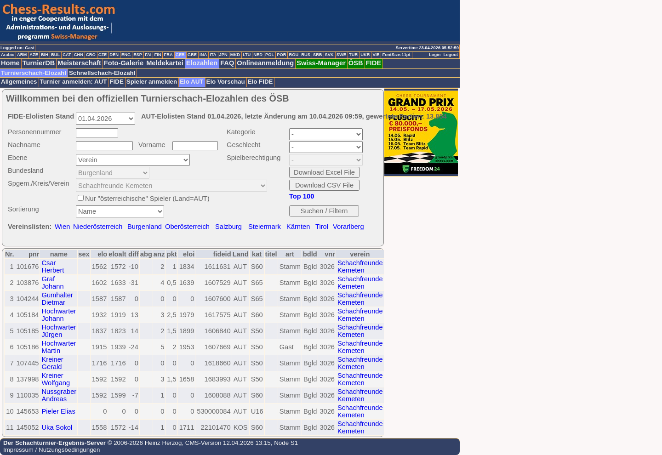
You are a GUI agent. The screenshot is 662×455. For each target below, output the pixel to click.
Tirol (321, 226)
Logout (450, 54)
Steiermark (264, 226)
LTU (247, 54)
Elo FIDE (260, 81)
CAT (67, 54)
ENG (126, 54)
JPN (223, 54)
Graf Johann (52, 282)
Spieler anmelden (151, 81)
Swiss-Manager (321, 63)
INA (203, 54)
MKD (235, 54)
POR (281, 54)
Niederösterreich (98, 226)
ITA (213, 54)
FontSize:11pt (396, 54)
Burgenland (144, 226)
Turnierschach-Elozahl (33, 72)
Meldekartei (164, 63)
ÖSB (355, 63)
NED (258, 54)
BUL (55, 54)
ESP (137, 54)
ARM (22, 54)
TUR (353, 54)
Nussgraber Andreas (58, 395)
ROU (293, 54)
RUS (305, 54)
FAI (148, 54)
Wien (62, 226)
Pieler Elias (58, 411)
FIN (157, 54)
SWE (341, 54)
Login (434, 54)
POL (269, 54)
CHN (78, 54)
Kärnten (298, 226)
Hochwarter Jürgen (58, 331)
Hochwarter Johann (58, 314)
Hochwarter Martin (58, 347)
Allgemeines (19, 81)
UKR (365, 54)
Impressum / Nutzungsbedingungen (51, 449)
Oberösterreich (187, 226)
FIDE (373, 63)
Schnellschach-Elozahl (102, 72)
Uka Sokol (56, 427)
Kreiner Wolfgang (55, 379)
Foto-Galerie (123, 63)
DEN (114, 54)
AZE (33, 54)
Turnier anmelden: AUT (73, 81)
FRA (168, 54)
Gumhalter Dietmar (57, 298)
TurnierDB (39, 63)
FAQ (227, 63)
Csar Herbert (52, 266)
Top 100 (301, 196)
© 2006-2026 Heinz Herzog (144, 442)
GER (180, 54)
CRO (91, 54)
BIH (44, 54)
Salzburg (228, 226)
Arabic (7, 54)
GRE (192, 54)
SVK (329, 54)
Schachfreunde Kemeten (360, 266)
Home (10, 63)
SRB (317, 54)
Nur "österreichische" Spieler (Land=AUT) (147, 198)
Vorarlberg (348, 226)
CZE (102, 54)
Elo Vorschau (225, 81)
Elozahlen (201, 63)
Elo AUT (191, 81)
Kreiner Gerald (52, 363)
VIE (375, 54)
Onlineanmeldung (265, 63)
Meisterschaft (79, 63)
